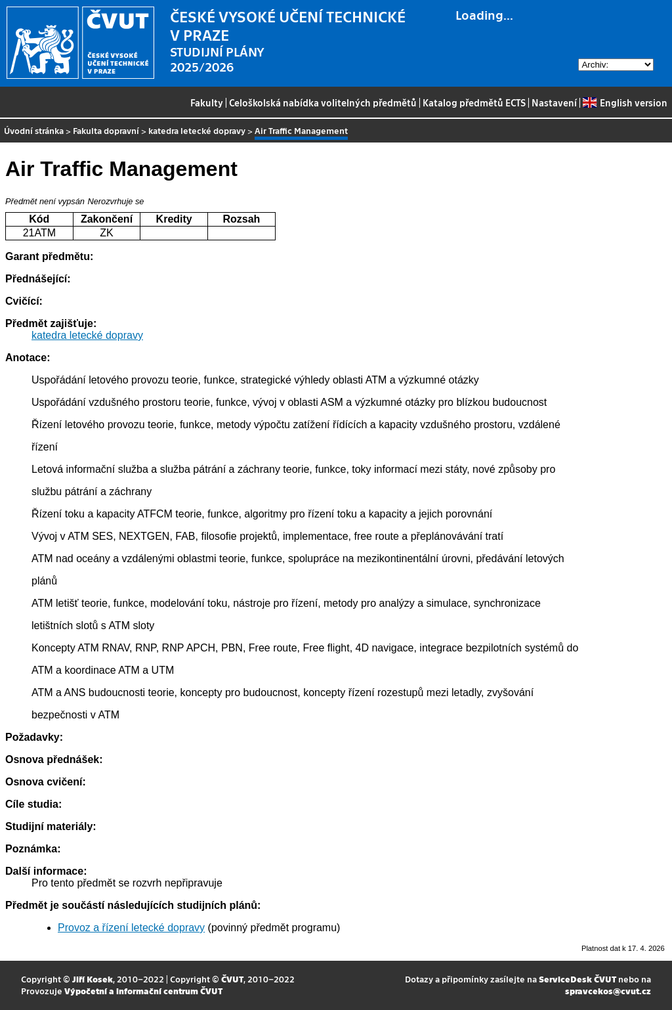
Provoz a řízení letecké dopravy (131, 927)
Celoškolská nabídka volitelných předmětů (323, 102)
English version (625, 102)
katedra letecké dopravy (196, 130)
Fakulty (206, 102)
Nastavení (554, 102)
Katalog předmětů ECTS (474, 102)
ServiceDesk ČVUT (577, 979)
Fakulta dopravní (106, 130)
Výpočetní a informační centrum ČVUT (143, 991)
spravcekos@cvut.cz (608, 991)
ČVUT (232, 979)
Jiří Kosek (92, 979)
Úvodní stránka (34, 130)
